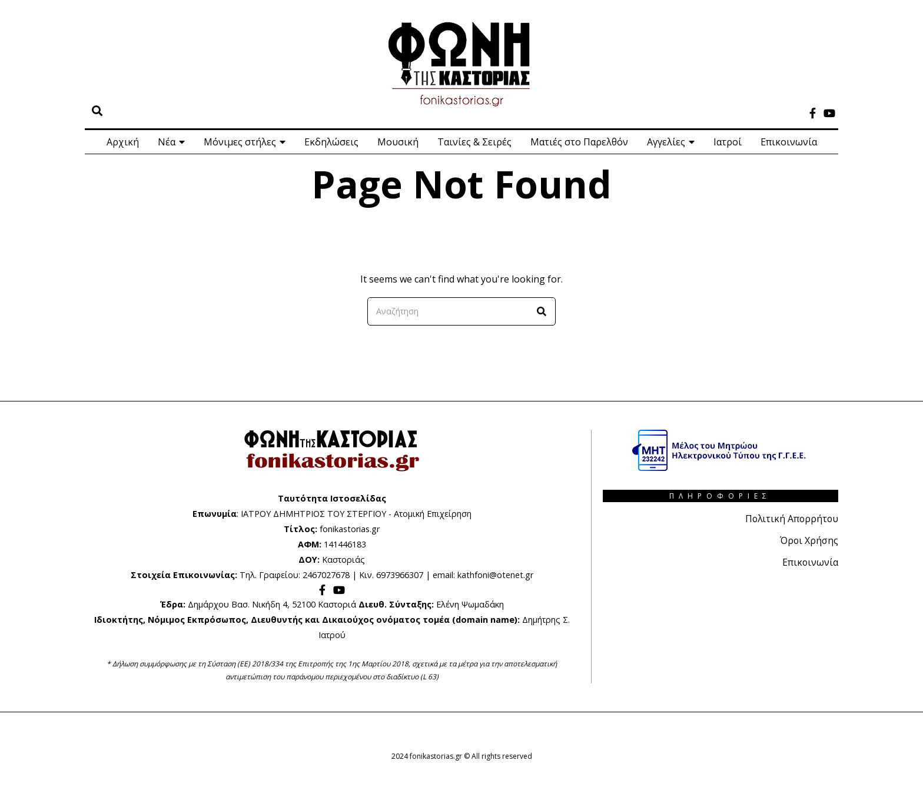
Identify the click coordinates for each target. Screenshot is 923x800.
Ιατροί (727, 141)
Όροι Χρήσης (808, 539)
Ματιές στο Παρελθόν (579, 141)
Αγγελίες (666, 141)
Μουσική (398, 141)
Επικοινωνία (789, 141)
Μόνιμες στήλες (240, 141)
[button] (541, 311)
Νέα (166, 141)
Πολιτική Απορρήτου (790, 518)
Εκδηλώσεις (331, 141)
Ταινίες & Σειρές (474, 141)
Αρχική (123, 141)
